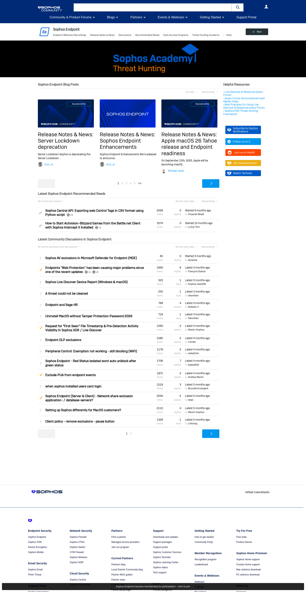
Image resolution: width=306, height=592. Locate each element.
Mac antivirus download (248, 569)
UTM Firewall (77, 552)
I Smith (192, 342)
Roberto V (193, 306)
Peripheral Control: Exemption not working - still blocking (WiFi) (91, 351)
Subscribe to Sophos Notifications (242, 130)
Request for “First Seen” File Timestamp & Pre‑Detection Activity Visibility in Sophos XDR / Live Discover (91, 328)
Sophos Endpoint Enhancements (120, 143)
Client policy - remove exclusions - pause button (80, 421)
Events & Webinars (171, 17)
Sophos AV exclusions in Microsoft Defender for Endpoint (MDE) (91, 258)
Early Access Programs (175, 35)
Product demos (244, 542)
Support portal (160, 547)
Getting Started (210, 17)
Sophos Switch (77, 547)
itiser (190, 399)
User (266, 7)
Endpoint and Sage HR (61, 305)
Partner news (118, 579)
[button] (238, 7)
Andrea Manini (196, 377)
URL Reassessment (242, 163)
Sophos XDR (35, 542)
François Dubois (196, 271)
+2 (97, 272)
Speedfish (193, 364)
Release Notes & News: (65, 134)
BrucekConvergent (198, 388)
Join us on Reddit (241, 152)
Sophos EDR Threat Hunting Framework (240, 112)
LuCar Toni (194, 227)
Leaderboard (201, 564)
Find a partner (118, 537)
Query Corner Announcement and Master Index (244, 100)
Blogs (111, 17)
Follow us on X (238, 141)
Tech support (159, 572)
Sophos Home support (248, 559)
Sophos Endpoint (37, 537)
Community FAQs (204, 542)
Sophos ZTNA (77, 542)
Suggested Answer (41, 269)
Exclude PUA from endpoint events (70, 375)
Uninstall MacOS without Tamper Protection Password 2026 (88, 316)
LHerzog (192, 423)
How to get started (204, 537)
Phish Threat (34, 574)
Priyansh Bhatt (196, 214)
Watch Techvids (239, 173)
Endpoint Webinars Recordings (69, 35)
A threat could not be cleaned (66, 294)
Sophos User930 (197, 284)
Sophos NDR (76, 562)
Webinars (199, 581)
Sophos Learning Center (165, 562)
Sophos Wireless (78, 557)
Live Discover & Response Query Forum (243, 93)
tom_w (48, 164)
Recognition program (205, 559)
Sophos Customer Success (167, 552)
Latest (197, 267)
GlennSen (193, 295)
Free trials (241, 537)
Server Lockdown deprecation (59, 143)
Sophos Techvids (162, 557)
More (229, 35)
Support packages (162, 542)
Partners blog (118, 564)
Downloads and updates (165, 537)
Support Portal (246, 17)
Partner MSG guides (122, 574)
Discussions (124, 35)
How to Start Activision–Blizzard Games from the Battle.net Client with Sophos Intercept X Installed (92, 225)
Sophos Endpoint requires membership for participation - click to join (153, 586)
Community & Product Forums (70, 17)
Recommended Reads (147, 35)
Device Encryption (37, 547)
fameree (192, 260)
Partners (136, 17)
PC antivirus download (248, 574)
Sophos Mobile (36, 552)
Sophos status (160, 567)
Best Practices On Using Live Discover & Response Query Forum (244, 106)
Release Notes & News (102, 35)
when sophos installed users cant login (73, 386)
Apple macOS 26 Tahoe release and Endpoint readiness (189, 147)
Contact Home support (248, 564)
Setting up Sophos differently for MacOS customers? (83, 410)
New (259, 31)
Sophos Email (35, 569)
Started (198, 210)
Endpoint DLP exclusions (63, 340)
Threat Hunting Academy (205, 35)
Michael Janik (176, 171)
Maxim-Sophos (196, 329)
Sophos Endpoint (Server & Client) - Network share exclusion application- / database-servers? (89, 398)
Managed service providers (125, 542)
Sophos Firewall (78, 537)
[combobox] (153, 7)
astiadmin (193, 353)
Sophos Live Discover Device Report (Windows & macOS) (86, 282)
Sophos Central (78, 579)
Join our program (120, 547)
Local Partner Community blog (127, 569)
